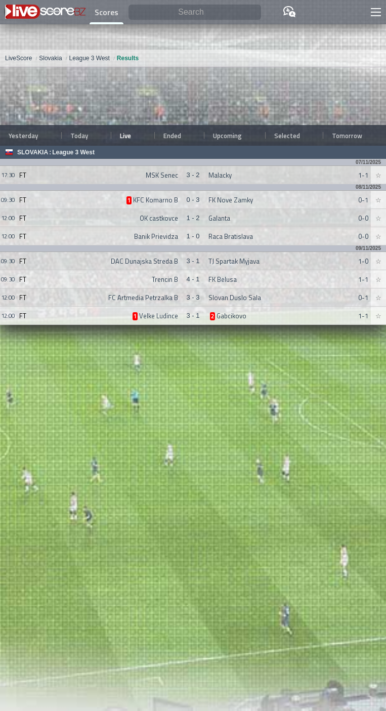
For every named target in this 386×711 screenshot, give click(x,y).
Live (125, 136)
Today (79, 136)
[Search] (194, 12)
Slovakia (32, 152)
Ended (172, 136)
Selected (287, 136)
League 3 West (73, 152)
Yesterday (23, 136)
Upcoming (227, 136)
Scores (106, 12)
